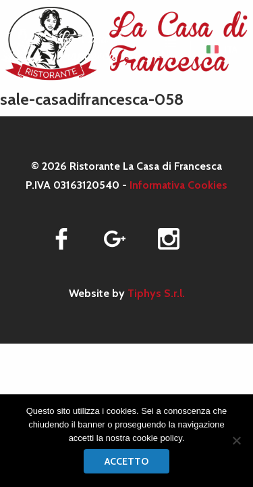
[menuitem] (222, 49)
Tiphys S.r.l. (156, 293)
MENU (160, 49)
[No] (236, 440)
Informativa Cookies (178, 185)
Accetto (126, 461)
